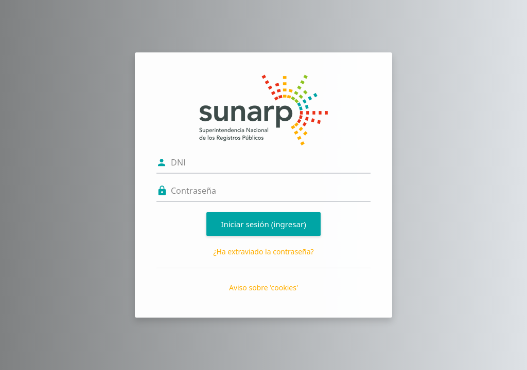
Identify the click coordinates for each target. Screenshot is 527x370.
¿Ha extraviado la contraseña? (263, 251)
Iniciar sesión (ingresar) (263, 224)
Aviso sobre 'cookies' (263, 287)
